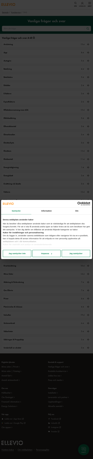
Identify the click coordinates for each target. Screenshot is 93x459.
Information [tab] (46, 211)
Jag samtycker (76, 253)
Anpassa (46, 253)
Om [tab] (76, 211)
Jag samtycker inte (17, 253)
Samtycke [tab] (16, 211)
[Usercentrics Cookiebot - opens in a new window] (79, 204)
